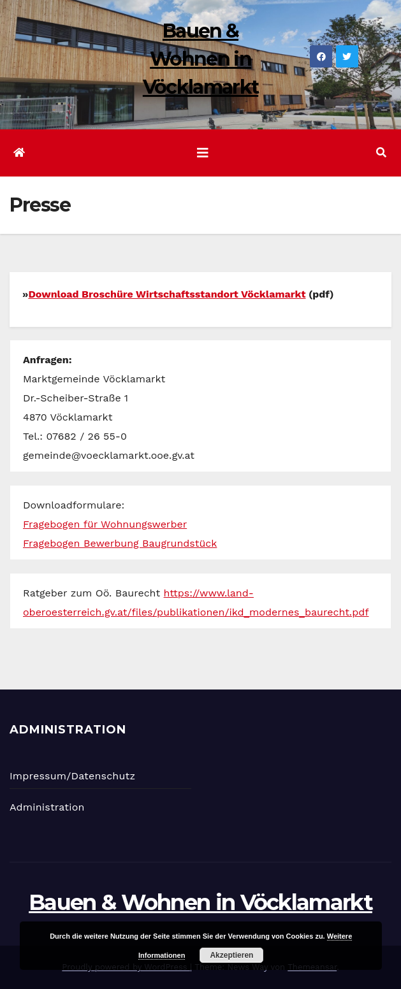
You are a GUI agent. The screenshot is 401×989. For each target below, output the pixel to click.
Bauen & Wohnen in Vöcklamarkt (200, 59)
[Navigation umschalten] (203, 153)
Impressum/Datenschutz (72, 776)
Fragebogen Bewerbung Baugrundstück (120, 543)
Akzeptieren (231, 955)
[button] (381, 153)
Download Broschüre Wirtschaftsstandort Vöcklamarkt (166, 294)
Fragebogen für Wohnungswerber (105, 524)
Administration (47, 807)
